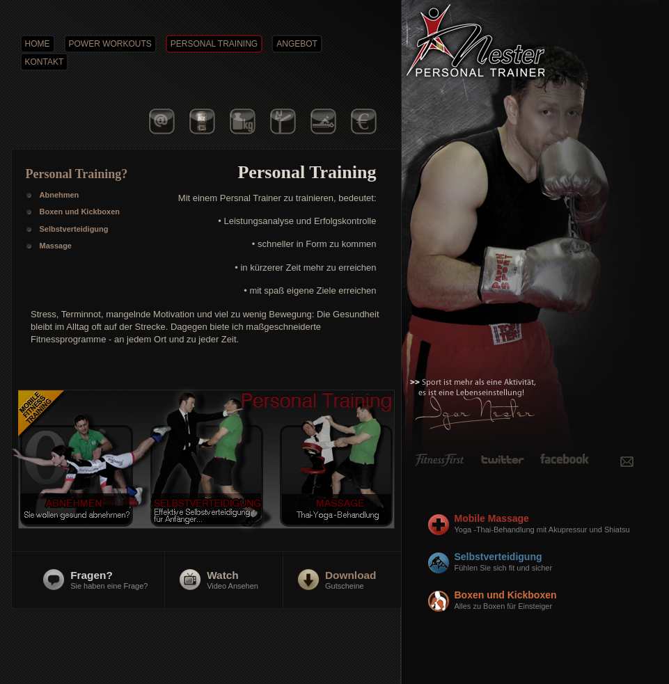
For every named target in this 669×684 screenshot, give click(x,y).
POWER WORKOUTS (110, 44)
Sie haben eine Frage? (109, 579)
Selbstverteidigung (557, 562)
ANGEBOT (296, 44)
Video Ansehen (232, 579)
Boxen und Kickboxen (557, 600)
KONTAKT (44, 62)
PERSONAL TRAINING (214, 44)
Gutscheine (351, 579)
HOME (37, 44)
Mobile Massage (557, 524)
